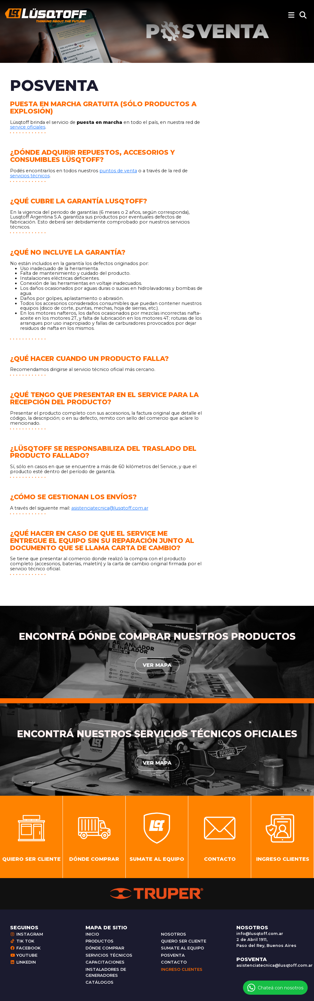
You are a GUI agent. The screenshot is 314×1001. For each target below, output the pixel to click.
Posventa (173, 955)
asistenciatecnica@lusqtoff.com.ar (109, 508)
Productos (99, 941)
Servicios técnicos (108, 955)
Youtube (23, 955)
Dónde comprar (104, 948)
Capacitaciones (104, 962)
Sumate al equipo (182, 948)
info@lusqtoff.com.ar (259, 933)
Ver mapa (157, 665)
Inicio (92, 934)
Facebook (25, 948)
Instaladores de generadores (105, 972)
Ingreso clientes (181, 969)
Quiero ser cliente (183, 941)
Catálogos (99, 982)
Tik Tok (22, 941)
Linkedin (23, 962)
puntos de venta (118, 171)
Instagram (26, 934)
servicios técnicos (30, 176)
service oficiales (27, 127)
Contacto (174, 962)
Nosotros (173, 934)
